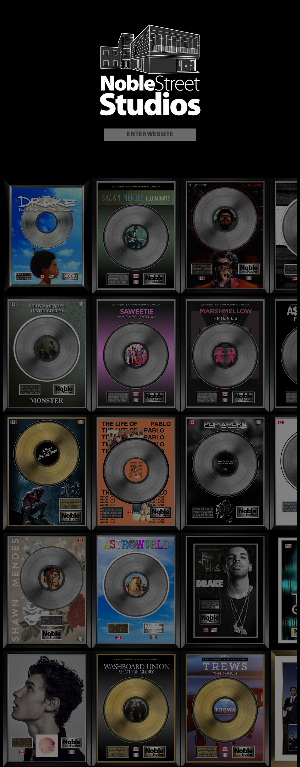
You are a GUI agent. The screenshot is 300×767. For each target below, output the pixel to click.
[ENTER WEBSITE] (150, 134)
